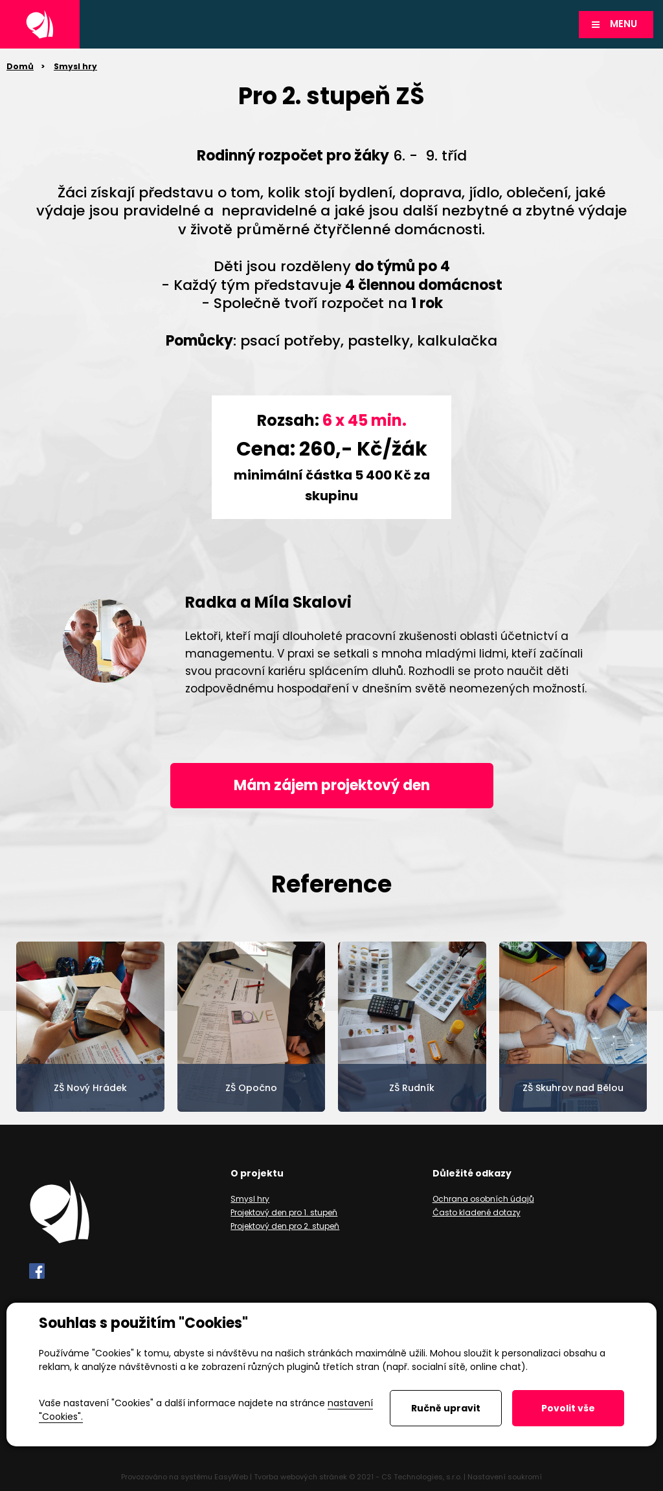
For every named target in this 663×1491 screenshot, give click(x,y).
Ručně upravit (445, 1408)
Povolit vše (568, 1408)
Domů (20, 66)
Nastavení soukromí (504, 1477)
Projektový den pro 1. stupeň (283, 1212)
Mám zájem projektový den (332, 785)
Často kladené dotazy (477, 1212)
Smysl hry (75, 66)
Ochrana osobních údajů (483, 1198)
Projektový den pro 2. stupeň (284, 1225)
